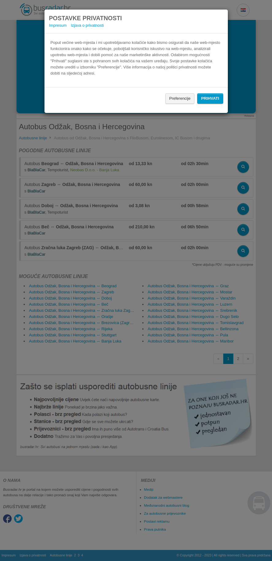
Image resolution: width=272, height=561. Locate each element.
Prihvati (210, 98)
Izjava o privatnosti (87, 25)
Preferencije (179, 98)
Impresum (58, 25)
